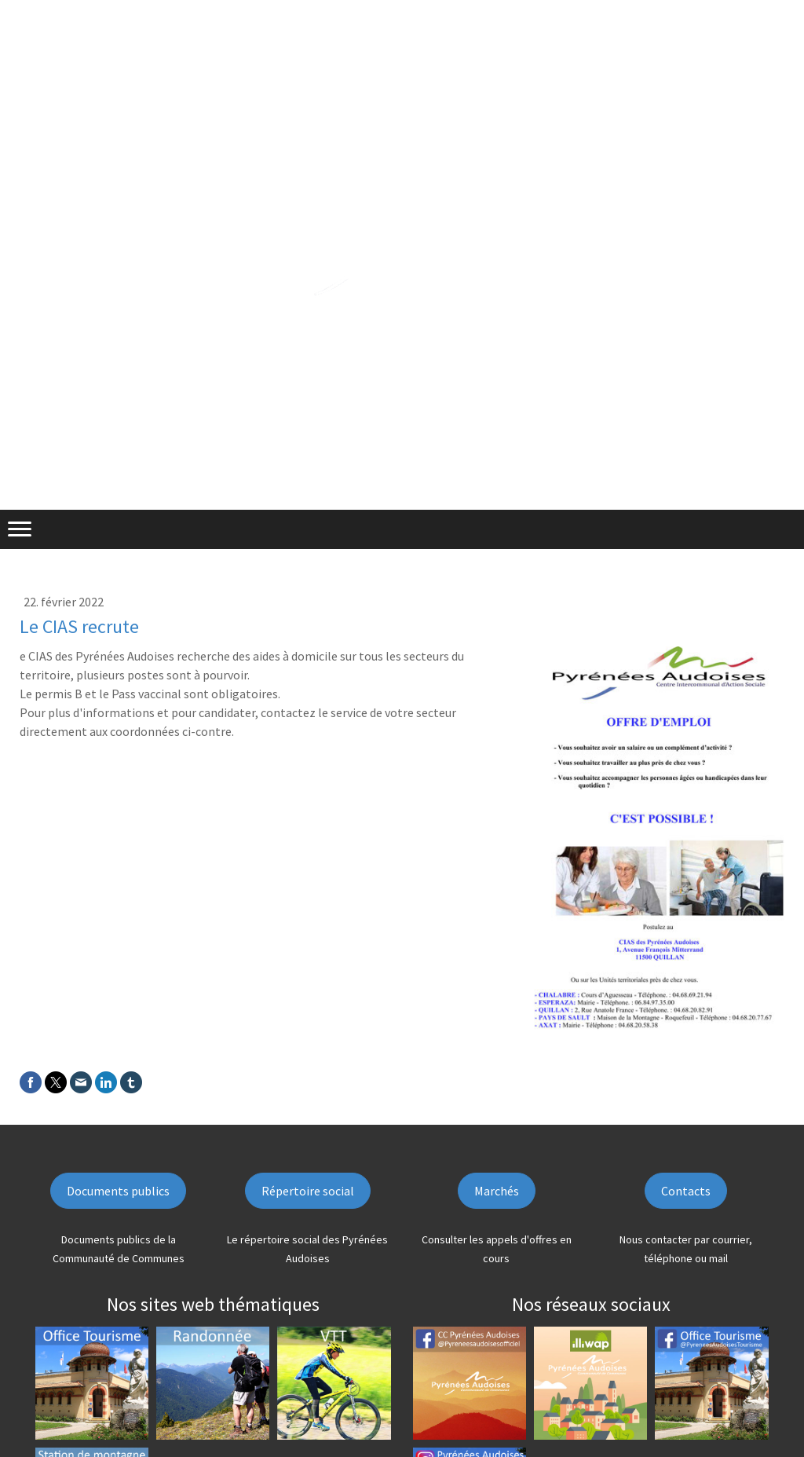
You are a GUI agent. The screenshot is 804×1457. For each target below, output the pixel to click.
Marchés (496, 1191)
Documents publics (118, 1191)
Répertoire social (307, 1191)
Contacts (686, 1191)
